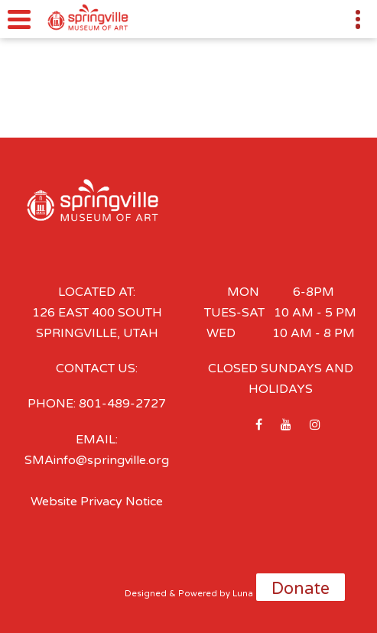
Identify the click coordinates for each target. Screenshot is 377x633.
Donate (300, 589)
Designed (146, 594)
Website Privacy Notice (97, 501)
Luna (242, 594)
